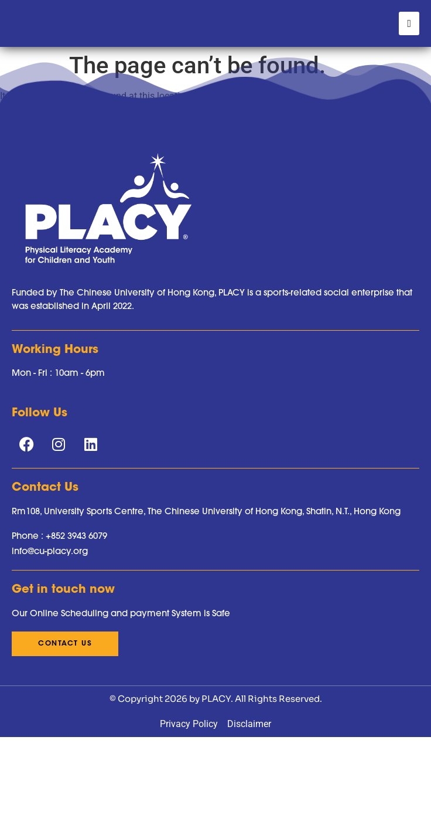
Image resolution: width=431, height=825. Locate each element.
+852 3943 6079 (76, 623)
